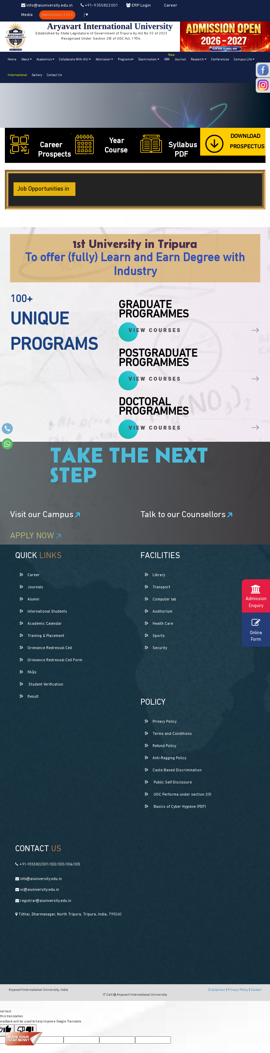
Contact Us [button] (54, 75)
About (26, 59)
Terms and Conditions (172, 734)
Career (170, 5)
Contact (256, 990)
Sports (159, 636)
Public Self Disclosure (173, 783)
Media (27, 15)
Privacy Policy (165, 722)
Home (12, 59)
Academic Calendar (44, 624)
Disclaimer (217, 990)
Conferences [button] (220, 59)
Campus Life (244, 59)
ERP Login (138, 5)
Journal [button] (180, 59)
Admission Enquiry (256, 595)
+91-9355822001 (99, 5)
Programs (125, 59)
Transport (161, 587)
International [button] (17, 75)
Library (159, 575)
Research (198, 59)
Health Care (163, 624)
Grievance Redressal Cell (49, 648)
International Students (47, 612)
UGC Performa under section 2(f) (182, 795)
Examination (148, 59)
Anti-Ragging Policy (169, 758)
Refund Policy (164, 746)
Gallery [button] (37, 75)
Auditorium (162, 612)
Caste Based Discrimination (177, 770)
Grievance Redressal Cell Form (54, 660)
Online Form (256, 629)
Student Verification (45, 685)
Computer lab (164, 600)
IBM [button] (168, 56)
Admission (104, 59)
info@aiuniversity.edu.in (47, 5)
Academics (45, 59)
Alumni (33, 600)
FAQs (31, 672)
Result (33, 697)
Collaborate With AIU (75, 59)
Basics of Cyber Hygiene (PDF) (180, 807)
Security (160, 648)
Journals (35, 587)
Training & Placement (45, 636)
